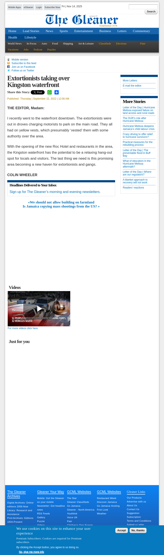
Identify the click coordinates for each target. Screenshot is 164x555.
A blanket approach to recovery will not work (135, 181)
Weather (101, 513)
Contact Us (133, 509)
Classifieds (105, 43)
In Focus (31, 43)
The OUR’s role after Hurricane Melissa (134, 119)
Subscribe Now (52, 7)
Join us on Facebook (23, 66)
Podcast (38, 49)
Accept (121, 530)
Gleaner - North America (80, 509)
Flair (142, 43)
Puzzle (41, 521)
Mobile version (20, 59)
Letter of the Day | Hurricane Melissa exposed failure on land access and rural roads (139, 110)
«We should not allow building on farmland (61, 202)
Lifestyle (30, 37)
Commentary (141, 31)
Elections (121, 43)
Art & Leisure (86, 43)
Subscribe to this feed (24, 63)
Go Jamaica (74, 506)
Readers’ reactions (133, 187)
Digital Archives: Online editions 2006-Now (20, 504)
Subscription (134, 517)
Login (39, 7)
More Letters (130, 80)
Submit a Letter (135, 524)
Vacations (13, 49)
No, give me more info (31, 551)
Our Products (134, 497)
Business (105, 31)
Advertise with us (136, 501)
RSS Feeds (43, 513)
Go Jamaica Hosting (108, 506)
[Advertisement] (61, 240)
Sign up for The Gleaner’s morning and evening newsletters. (55, 192)
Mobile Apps (14, 7)
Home (12, 31)
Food (55, 43)
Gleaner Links (136, 491)
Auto (44, 43)
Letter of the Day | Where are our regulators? (137, 173)
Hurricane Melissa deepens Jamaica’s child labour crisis (139, 127)
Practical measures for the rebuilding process (137, 143)
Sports (64, 31)
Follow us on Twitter (23, 70)
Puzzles (51, 49)
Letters (122, 31)
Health (12, 37)
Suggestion (133, 513)
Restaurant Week (106, 498)
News (49, 31)
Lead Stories (31, 31)
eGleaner (28, 7)
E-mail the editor (132, 85)
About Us (132, 505)
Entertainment (83, 31)
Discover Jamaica (107, 502)
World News (15, 43)
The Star (72, 498)
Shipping (68, 43)
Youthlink (72, 513)
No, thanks (138, 530)
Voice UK (72, 517)
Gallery (41, 517)
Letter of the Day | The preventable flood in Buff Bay (136, 153)
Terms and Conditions (139, 521)
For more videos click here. (23, 328)
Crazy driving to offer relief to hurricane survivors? (138, 135)
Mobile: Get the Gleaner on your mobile (50, 500)
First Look (102, 509)
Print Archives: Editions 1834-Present (20, 520)
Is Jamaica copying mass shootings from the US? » (61, 206)
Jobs (26, 49)
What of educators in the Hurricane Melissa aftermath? (137, 164)
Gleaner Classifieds (78, 502)
